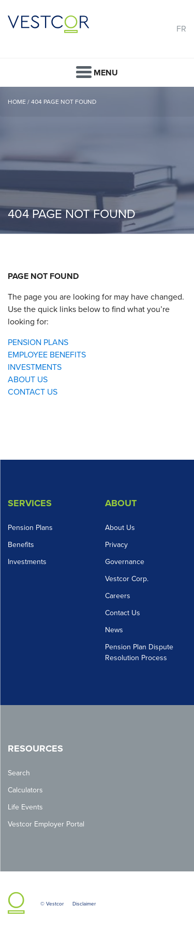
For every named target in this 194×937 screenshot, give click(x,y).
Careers (117, 595)
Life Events (25, 807)
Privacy (116, 544)
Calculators (25, 790)
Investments (27, 561)
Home (17, 101)
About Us (120, 527)
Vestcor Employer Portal (46, 824)
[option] (97, 160)
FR (181, 29)
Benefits (21, 544)
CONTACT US (32, 392)
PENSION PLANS (38, 342)
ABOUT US (28, 379)
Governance (124, 561)
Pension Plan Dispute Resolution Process (139, 652)
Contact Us (122, 612)
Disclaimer (84, 904)
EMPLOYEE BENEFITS (47, 355)
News (114, 630)
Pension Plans (30, 527)
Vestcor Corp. (126, 578)
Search (19, 773)
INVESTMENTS (35, 367)
